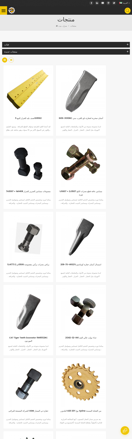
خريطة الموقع (92, 432)
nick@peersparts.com (27, 384)
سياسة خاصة (109, 432)
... (49, 323)
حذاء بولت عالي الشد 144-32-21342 (66, 234)
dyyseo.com (16, 435)
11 (71, 323)
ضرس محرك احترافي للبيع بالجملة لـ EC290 (66, 299)
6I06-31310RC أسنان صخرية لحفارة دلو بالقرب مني (66, 109)
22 (89, 323)
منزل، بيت (61, 26)
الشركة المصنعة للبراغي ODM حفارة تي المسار (108, 236)
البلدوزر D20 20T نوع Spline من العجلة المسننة (23, 299)
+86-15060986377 (27, 373)
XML (101, 432)
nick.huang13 (19, 394)
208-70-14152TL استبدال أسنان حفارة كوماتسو (108, 173)
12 (77, 323)
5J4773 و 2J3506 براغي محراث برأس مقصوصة (66, 173)
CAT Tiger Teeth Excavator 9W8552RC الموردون (23, 236)
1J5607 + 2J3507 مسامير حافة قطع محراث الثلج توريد (23, 173)
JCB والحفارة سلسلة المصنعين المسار (108, 297)
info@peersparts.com (27, 389)
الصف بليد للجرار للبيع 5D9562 (23, 108)
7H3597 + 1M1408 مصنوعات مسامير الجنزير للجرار (108, 109)
